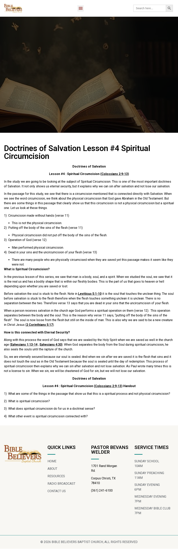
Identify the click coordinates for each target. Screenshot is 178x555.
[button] (80, 8)
